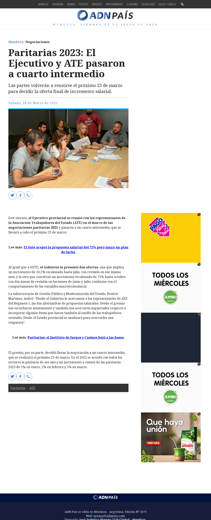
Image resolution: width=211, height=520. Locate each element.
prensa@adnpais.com (109, 516)
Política (83, 4)
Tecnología (148, 4)
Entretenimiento (114, 4)
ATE (32, 388)
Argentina (57, 4)
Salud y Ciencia (167, 4)
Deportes (97, 4)
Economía (132, 4)
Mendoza (43, 4)
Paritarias (17, 388)
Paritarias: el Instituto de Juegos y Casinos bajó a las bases (75, 337)
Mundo (71, 4)
